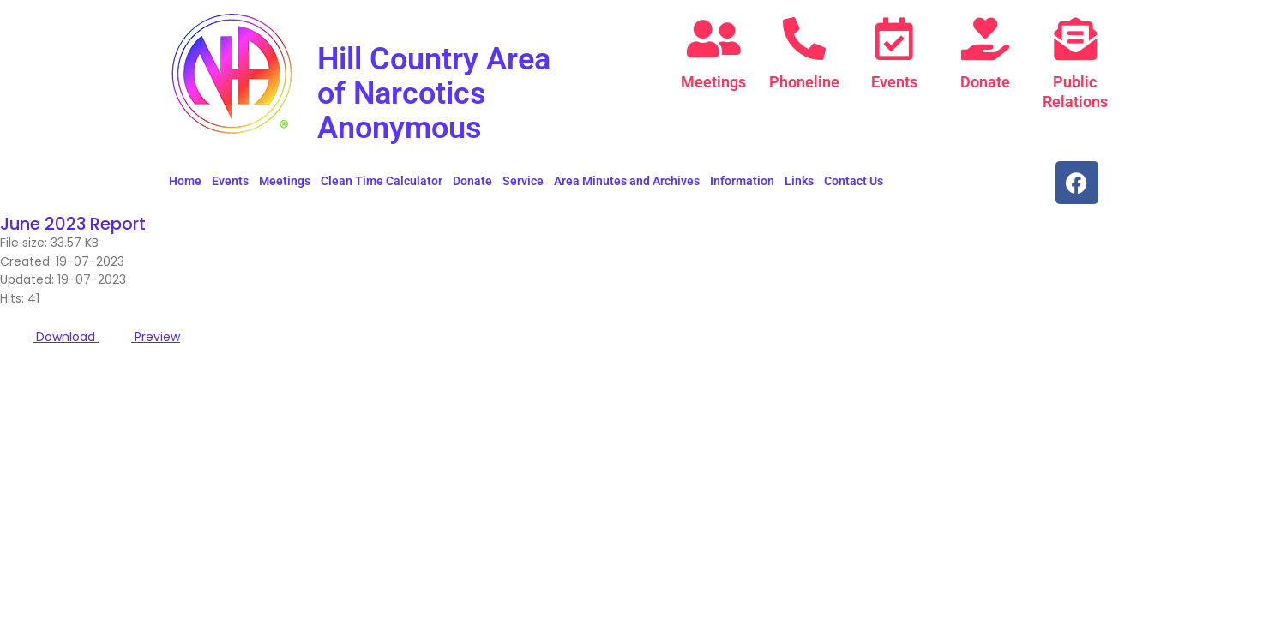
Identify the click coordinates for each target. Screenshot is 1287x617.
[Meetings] (713, 38)
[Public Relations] (1075, 38)
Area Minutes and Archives (627, 181)
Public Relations (1075, 91)
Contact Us (853, 181)
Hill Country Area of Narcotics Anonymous (446, 92)
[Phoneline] (804, 38)
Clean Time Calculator (381, 181)
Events (894, 82)
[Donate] (985, 38)
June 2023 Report (74, 224)
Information (742, 181)
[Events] (894, 38)
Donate (985, 82)
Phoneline (804, 82)
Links (799, 181)
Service (523, 181)
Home (185, 181)
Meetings (713, 82)
